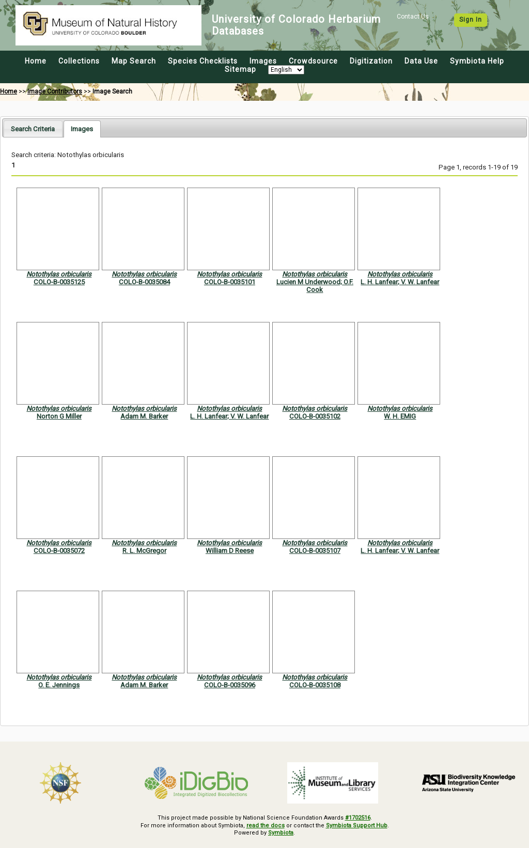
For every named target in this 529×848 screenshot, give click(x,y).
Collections (79, 61)
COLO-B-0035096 (229, 685)
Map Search (134, 61)
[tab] (33, 128)
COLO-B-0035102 (314, 416)
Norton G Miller (59, 416)
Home (35, 61)
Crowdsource (313, 61)
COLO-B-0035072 (59, 550)
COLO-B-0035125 (59, 282)
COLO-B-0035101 (229, 282)
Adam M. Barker (144, 416)
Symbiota (280, 832)
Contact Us (413, 16)
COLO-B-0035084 (144, 282)
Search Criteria (33, 129)
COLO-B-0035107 (314, 550)
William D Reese (230, 550)
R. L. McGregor (144, 550)
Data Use (421, 61)
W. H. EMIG (400, 416)
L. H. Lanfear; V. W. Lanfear (400, 282)
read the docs (265, 825)
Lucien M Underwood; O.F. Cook (314, 286)
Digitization (371, 61)
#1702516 (357, 817)
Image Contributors (54, 91)
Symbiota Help (477, 61)
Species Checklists (203, 61)
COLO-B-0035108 (314, 685)
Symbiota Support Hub (356, 825)
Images (263, 61)
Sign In (470, 19)
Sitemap (240, 69)
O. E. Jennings (59, 685)
